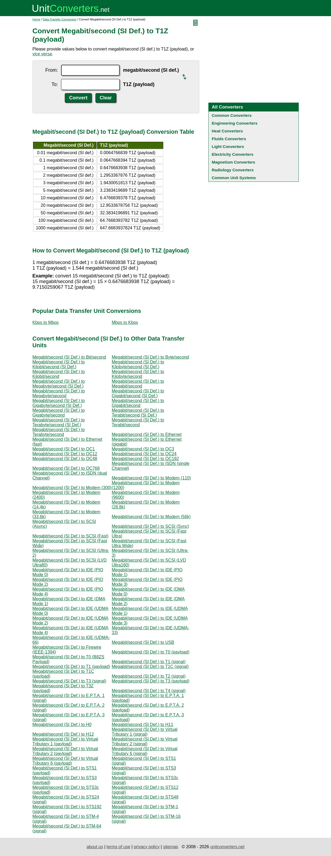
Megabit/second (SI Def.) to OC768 (66, 468)
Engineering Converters (235, 123)
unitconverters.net (227, 846)
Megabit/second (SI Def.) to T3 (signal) (69, 681)
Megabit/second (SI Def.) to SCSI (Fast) (71, 536)
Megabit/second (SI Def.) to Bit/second (69, 357)
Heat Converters (227, 131)
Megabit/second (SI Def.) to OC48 (65, 458)
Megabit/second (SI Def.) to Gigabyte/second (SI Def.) (59, 403)
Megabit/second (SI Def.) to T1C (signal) (150, 666)
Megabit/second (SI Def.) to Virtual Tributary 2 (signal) (144, 741)
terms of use (118, 846)
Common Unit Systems (234, 177)
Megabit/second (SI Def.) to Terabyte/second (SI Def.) (59, 422)
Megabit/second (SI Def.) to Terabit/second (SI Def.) (138, 412)
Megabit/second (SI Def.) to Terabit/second (138, 422)
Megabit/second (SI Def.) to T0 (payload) (151, 652)
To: (54, 84)
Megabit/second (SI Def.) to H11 (142, 724)
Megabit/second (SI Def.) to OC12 (65, 454)
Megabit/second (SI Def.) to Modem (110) (151, 478)
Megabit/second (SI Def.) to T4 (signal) (149, 690)
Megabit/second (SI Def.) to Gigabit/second (138, 403)
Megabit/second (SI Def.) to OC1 (64, 449)
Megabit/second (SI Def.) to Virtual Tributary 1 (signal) (144, 731)
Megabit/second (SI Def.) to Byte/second (150, 357)
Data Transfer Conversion (59, 19)
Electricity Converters (233, 154)
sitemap (170, 846)
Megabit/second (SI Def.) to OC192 (145, 458)
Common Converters (232, 115)
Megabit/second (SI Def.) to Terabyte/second (59, 432)
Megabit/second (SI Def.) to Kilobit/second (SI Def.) (59, 364)
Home (36, 19)
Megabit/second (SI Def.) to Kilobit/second (59, 374)
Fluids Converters (229, 138)
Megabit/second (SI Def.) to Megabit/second (138, 383)
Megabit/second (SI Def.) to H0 (62, 724)
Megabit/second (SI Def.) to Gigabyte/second (59, 412)
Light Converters (228, 146)
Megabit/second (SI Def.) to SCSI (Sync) (150, 526)
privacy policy (146, 846)
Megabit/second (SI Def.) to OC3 (143, 449)
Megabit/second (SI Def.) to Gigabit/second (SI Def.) (138, 393)
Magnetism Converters (233, 162)
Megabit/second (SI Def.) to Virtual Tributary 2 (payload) (65, 751)
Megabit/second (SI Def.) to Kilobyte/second (138, 374)
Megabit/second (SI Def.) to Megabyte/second (59, 393)
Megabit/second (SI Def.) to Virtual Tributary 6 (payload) (65, 760)
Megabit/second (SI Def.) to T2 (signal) (149, 676)
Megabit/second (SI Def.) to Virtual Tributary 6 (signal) (144, 751)
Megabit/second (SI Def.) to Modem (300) (72, 487)
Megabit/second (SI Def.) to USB (143, 642)
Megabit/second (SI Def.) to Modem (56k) (151, 516)
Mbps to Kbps (125, 322)
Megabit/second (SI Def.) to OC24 (144, 454)
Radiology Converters (233, 170)
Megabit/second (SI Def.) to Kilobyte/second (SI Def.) (138, 364)
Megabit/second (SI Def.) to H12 (63, 734)
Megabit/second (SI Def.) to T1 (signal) (149, 661)
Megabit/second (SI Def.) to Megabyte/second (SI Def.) (59, 383)
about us (95, 846)
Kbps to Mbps (46, 322)
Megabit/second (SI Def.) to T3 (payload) (151, 681)
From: (51, 70)
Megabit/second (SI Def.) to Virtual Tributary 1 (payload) (65, 741)
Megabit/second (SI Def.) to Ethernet (147, 434)
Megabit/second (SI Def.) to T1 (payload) (71, 666)
